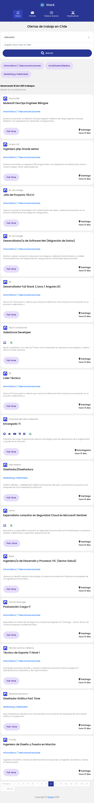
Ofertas (32, 14)
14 (71, 783)
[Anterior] (14, 783)
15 (76, 783)
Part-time (12, 543)
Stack (51, 797)
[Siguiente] (2, 788)
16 (82, 783)
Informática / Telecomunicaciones (22, 65)
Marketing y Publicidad (16, 74)
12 (61, 783)
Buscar (47, 53)
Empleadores (73, 14)
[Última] (10, 788)
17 (87, 783)
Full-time (11, 131)
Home (17, 14)
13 (66, 783)
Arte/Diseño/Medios (59, 65)
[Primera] (6, 783)
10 (51, 783)
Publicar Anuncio (51, 14)
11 (56, 783)
